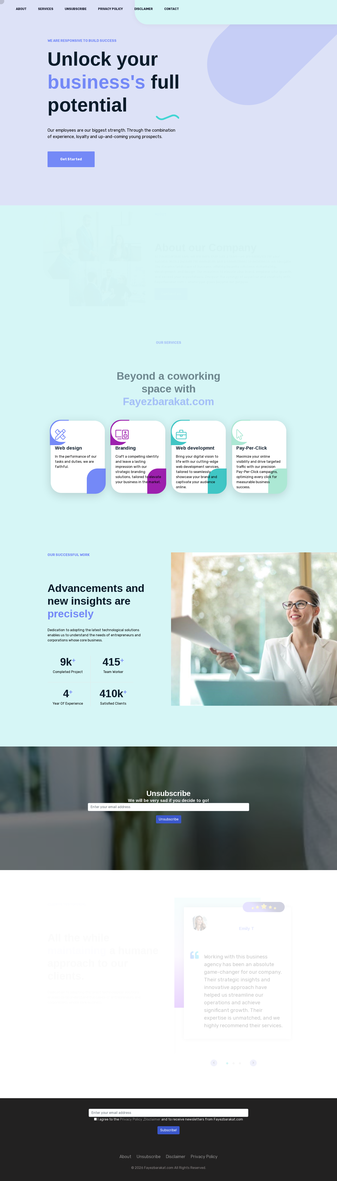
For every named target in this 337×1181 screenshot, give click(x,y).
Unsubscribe (76, 9)
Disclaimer (143, 9)
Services (45, 9)
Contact (171, 9)
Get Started (71, 159)
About (21, 9)
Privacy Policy (110, 9)
